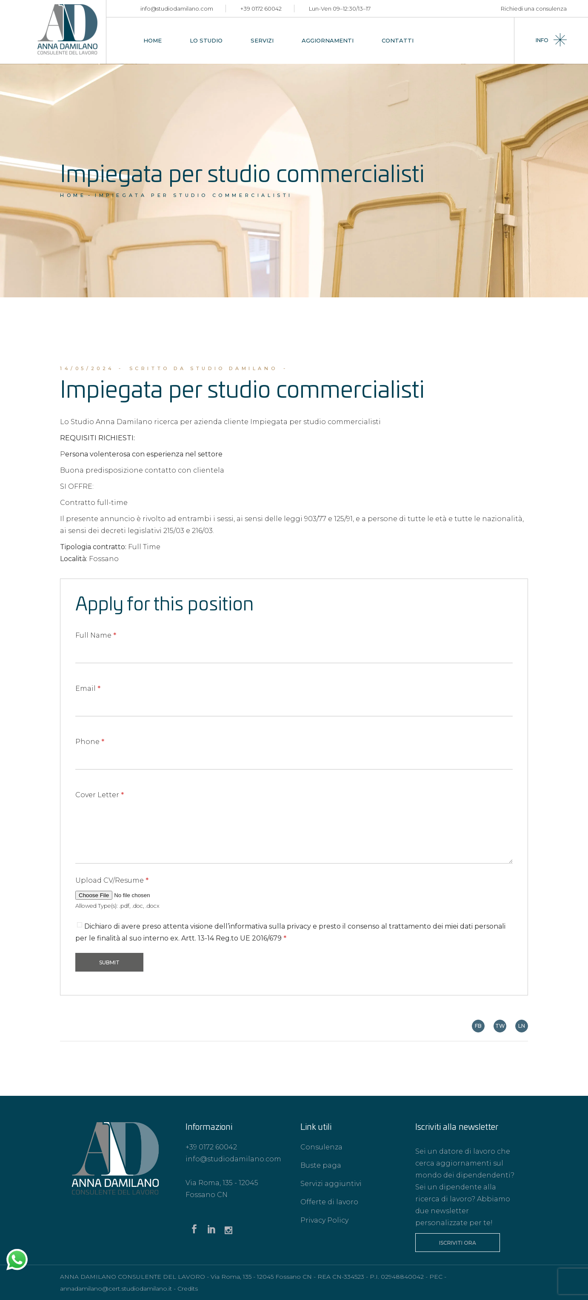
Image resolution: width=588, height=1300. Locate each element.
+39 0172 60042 (261, 8)
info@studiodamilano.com (176, 8)
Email (87, 688)
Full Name (95, 635)
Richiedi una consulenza (534, 8)
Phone (89, 742)
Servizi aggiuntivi (331, 1184)
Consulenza (321, 1147)
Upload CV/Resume (111, 880)
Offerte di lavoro (329, 1202)
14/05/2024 (87, 368)
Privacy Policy (324, 1220)
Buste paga (320, 1165)
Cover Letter (99, 795)
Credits (187, 1288)
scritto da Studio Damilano (203, 368)
